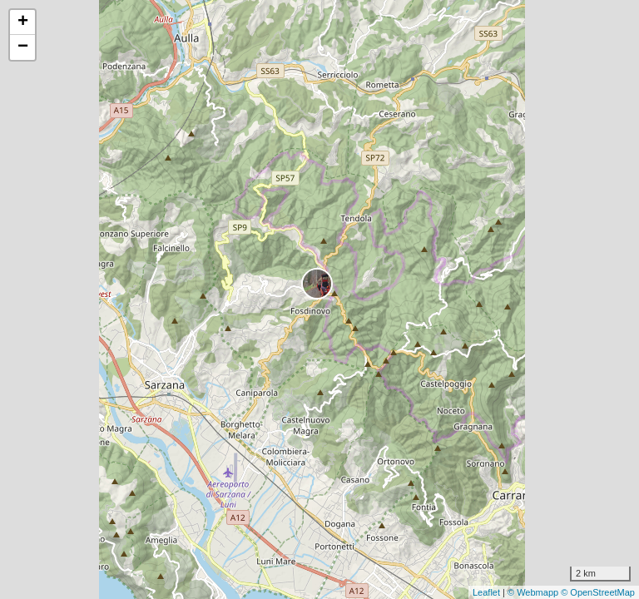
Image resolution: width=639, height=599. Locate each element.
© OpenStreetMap (598, 592)
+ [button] (22, 22)
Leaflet (486, 592)
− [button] (22, 47)
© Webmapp (534, 592)
